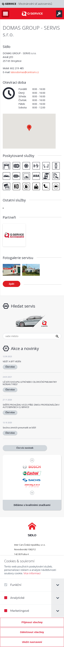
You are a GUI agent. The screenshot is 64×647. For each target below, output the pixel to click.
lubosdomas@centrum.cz (25, 72)
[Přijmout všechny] (32, 622)
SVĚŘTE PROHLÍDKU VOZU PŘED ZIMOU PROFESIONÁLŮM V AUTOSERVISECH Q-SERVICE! (31, 406)
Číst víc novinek (24, 447)
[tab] (57, 585)
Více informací (32, 573)
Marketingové (16, 610)
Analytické (14, 597)
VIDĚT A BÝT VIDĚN (12, 361)
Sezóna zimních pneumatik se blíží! (19, 427)
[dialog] (32, 601)
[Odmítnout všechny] (32, 632)
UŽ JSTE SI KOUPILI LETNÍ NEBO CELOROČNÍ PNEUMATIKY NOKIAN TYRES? (30, 383)
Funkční (12, 585)
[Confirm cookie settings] (32, 642)
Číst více (10, 366)
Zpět (11, 283)
